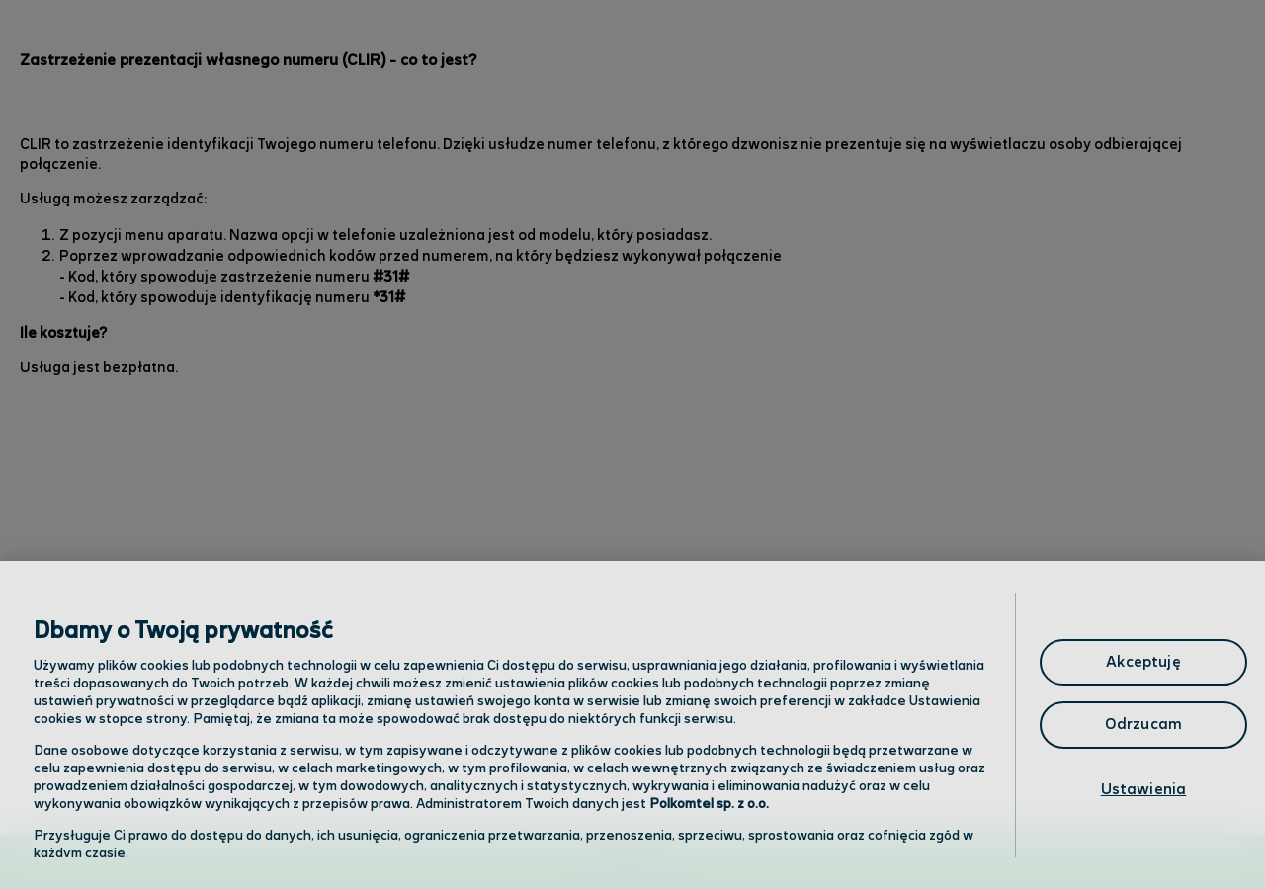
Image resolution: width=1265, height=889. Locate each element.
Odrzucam (1143, 724)
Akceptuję (1143, 662)
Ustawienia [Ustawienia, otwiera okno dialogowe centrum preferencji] (1144, 789)
